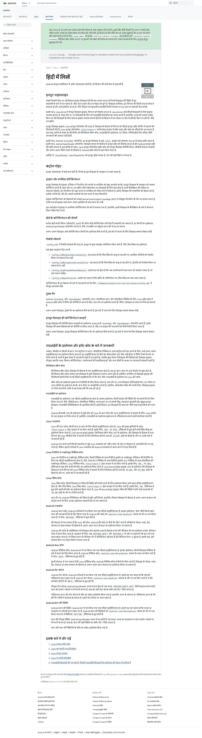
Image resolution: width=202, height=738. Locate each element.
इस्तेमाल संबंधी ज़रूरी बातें (46, 701)
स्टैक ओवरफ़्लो (152, 718)
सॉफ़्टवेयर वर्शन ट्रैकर (154, 722)
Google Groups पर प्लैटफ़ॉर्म (102, 713)
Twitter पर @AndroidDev (102, 701)
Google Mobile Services (156, 713)
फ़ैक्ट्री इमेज (42, 713)
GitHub (41, 722)
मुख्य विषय (64, 68)
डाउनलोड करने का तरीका (46, 705)
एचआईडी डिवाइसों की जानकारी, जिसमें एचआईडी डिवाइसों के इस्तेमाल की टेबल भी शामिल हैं (91, 663)
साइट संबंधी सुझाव (93, 733)
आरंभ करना (23, 16)
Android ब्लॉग (97, 705)
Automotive (115, 16)
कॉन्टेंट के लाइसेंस (73, 674)
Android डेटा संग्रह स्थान (46, 697)
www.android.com (155, 709)
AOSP (48, 68)
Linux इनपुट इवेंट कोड (60, 644)
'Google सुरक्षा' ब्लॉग (99, 709)
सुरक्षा (36, 16)
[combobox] (181, 3)
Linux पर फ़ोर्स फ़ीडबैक (61, 658)
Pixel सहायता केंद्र (153, 701)
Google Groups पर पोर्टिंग (102, 722)
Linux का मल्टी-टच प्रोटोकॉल (63, 649)
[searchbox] (17, 25)
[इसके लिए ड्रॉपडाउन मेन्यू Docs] (30, 3)
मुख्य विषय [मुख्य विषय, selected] (49, 16)
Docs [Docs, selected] (24, 3)
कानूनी (64, 733)
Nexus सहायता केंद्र (154, 705)
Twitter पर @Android (100, 697)
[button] (15, 41)
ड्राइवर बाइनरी (42, 718)
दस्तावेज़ (6, 10)
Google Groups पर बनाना (101, 718)
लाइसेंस (72, 733)
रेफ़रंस (130, 16)
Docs (55, 68)
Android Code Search (46, 3)
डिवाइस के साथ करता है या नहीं (71, 16)
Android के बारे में (44, 733)
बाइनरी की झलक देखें (45, 709)
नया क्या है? (7, 16)
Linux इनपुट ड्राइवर (59, 653)
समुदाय (56, 733)
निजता (80, 733)
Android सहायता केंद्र (154, 697)
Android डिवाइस (96, 16)
